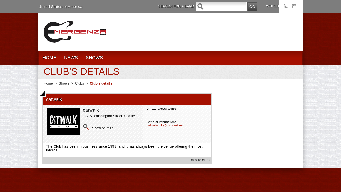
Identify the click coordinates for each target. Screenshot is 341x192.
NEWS (71, 57)
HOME (49, 57)
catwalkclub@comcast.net (165, 125)
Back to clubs (200, 160)
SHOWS (94, 57)
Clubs (79, 83)
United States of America (60, 6)
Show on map (102, 128)
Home (48, 83)
